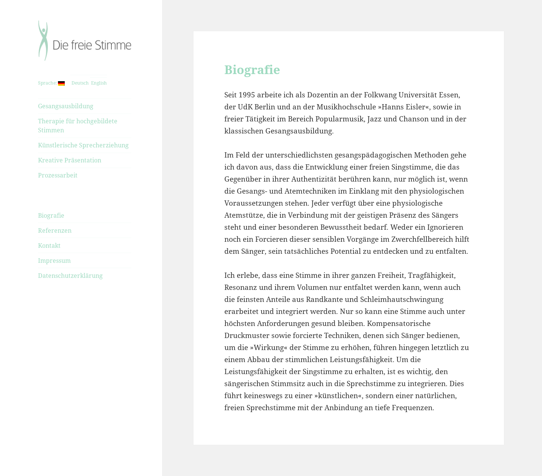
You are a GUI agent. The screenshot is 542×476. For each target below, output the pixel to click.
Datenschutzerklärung (70, 275)
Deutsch (79, 83)
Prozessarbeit (58, 175)
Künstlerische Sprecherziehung (83, 145)
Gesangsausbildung (65, 106)
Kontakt (49, 245)
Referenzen (55, 230)
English (98, 83)
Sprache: (51, 83)
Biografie (51, 215)
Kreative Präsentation (69, 160)
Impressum (54, 260)
